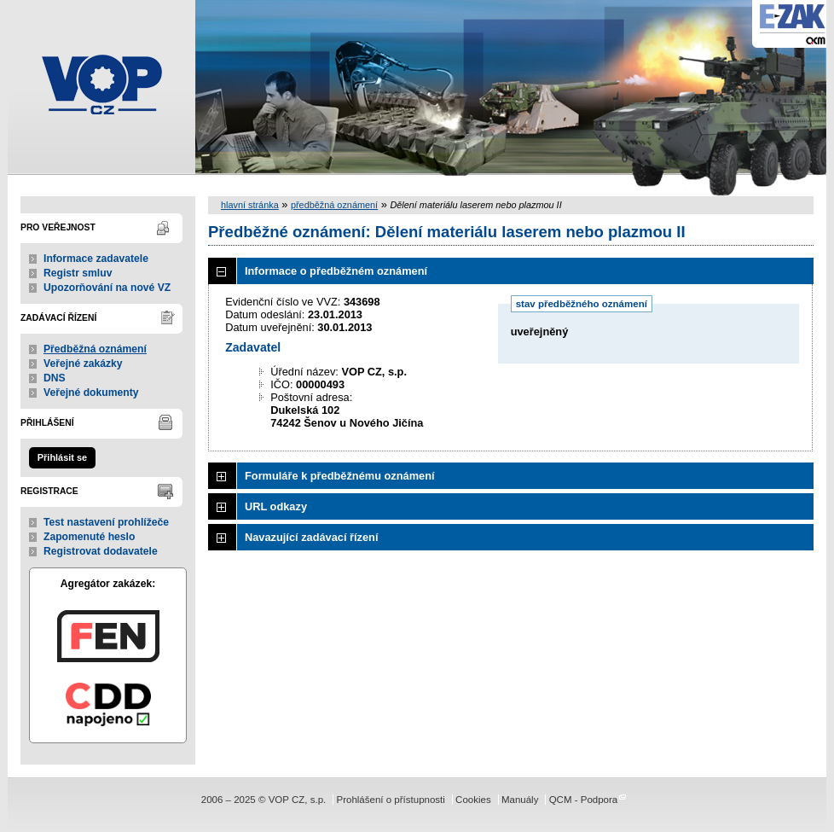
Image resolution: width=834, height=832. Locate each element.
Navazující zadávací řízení (311, 537)
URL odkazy (276, 506)
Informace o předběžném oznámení (336, 271)
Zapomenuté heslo (89, 537)
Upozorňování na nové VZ (107, 288)
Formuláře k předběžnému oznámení (340, 475)
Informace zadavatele (95, 259)
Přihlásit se (62, 457)
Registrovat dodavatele (100, 551)
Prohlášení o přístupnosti (390, 799)
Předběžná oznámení (95, 349)
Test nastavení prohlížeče (106, 522)
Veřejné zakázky (83, 363)
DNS (54, 378)
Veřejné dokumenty (90, 393)
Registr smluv (77, 273)
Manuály (520, 799)
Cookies (473, 799)
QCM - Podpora (583, 799)
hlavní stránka (250, 205)
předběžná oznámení (334, 205)
